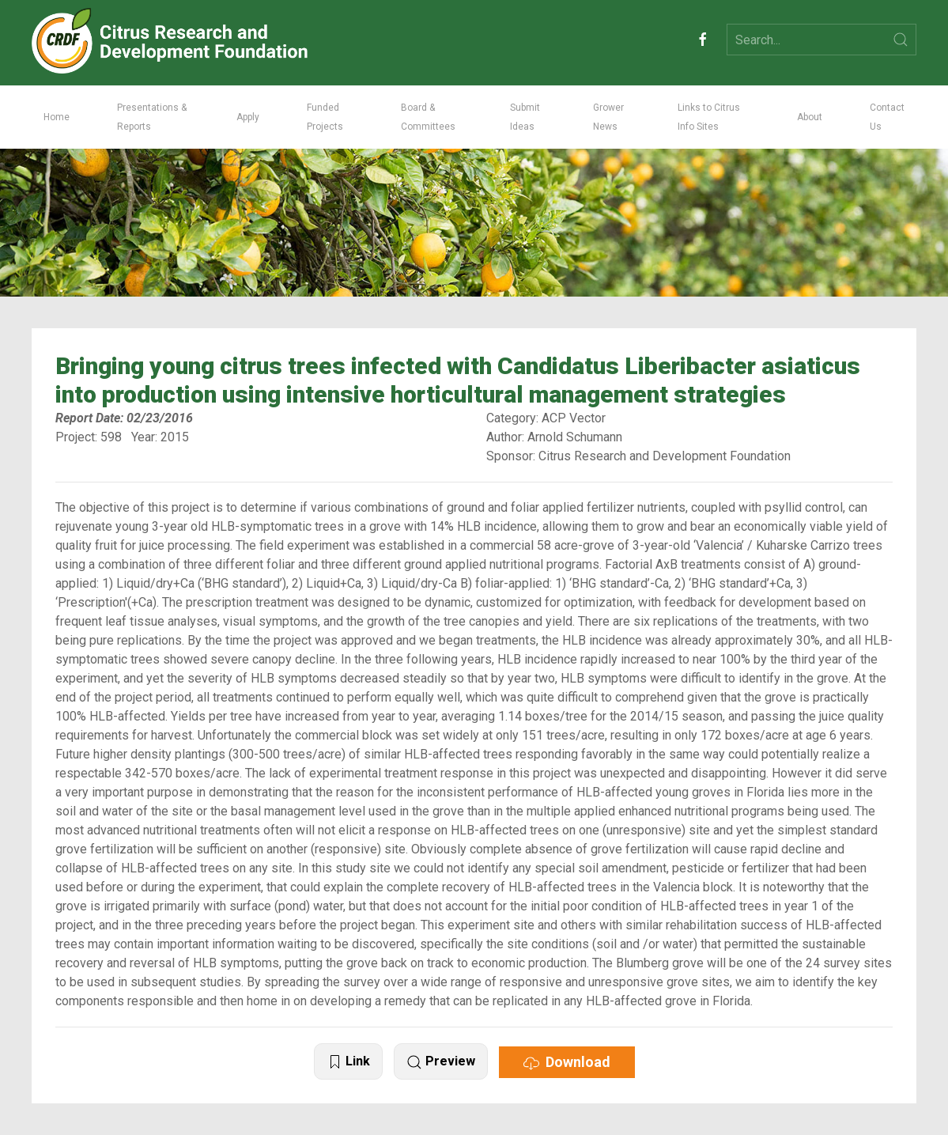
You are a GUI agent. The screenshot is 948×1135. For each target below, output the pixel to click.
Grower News (608, 117)
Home (56, 117)
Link (348, 1062)
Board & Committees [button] (428, 117)
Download (566, 1062)
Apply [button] (247, 117)
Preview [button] (440, 1062)
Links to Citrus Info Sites (709, 117)
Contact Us (887, 117)
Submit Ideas (525, 117)
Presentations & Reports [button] (152, 117)
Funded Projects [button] (325, 117)
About (809, 117)
